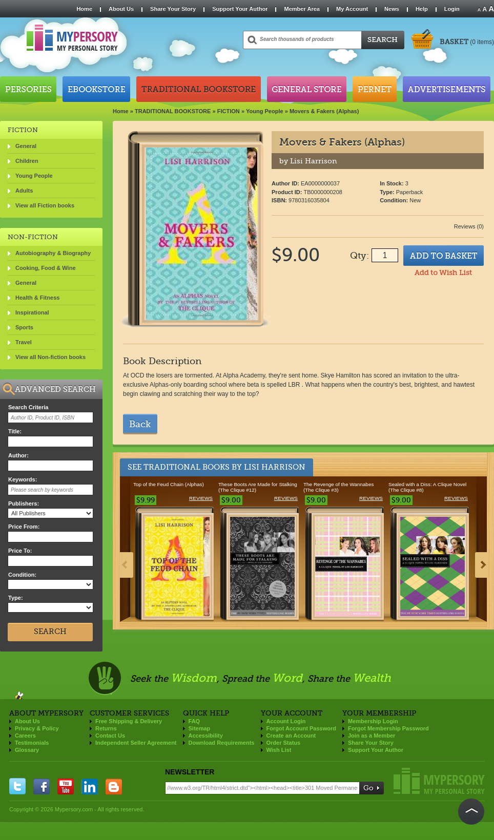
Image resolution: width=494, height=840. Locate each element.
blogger (114, 786)
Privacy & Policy (37, 728)
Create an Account (291, 735)
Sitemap (200, 728)
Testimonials (32, 743)
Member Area (301, 9)
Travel (23, 342)
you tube (65, 786)
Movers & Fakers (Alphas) (324, 111)
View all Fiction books (44, 205)
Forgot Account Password (301, 728)
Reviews (201, 498)
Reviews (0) (469, 226)
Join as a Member (371, 735)
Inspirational (32, 312)
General (25, 146)
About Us (121, 9)
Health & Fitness (37, 298)
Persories (28, 89)
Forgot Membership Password (388, 728)
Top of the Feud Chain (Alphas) (168, 484)
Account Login (286, 721)
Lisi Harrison (274, 467)
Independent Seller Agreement (136, 743)
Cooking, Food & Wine (45, 268)
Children (26, 161)
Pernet (375, 89)
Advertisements (446, 89)
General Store (306, 89)
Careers (25, 735)
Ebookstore (96, 89)
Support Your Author (239, 9)
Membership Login (373, 721)
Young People (264, 111)
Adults (24, 190)
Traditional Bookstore (198, 89)
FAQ (194, 721)
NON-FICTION (33, 237)
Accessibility (206, 735)
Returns (106, 728)
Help (422, 9)
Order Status (283, 743)
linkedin (89, 786)
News (391, 9)
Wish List (279, 750)
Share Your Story (173, 9)
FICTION (228, 111)
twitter (17, 786)
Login (452, 9)
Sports (24, 327)
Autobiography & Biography (53, 253)
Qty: (359, 255)
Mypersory (439, 781)
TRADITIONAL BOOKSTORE (173, 111)
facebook (41, 786)
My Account (352, 9)
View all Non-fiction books (50, 357)
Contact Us (110, 735)
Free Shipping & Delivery (128, 721)
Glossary (27, 750)
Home (84, 9)
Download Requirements (222, 743)
